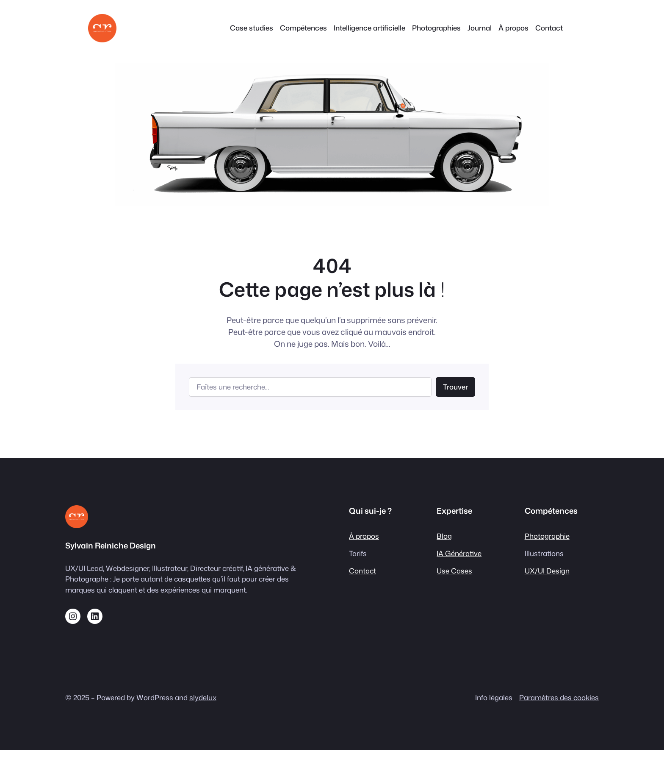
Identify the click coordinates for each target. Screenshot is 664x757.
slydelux (202, 697)
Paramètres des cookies (559, 697)
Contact (362, 571)
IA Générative (459, 553)
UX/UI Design (547, 571)
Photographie (547, 536)
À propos (364, 536)
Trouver (455, 387)
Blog (444, 536)
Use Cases (454, 571)
